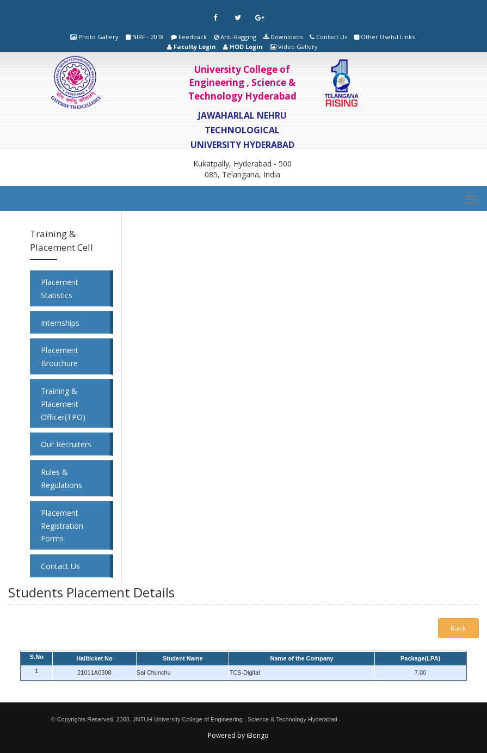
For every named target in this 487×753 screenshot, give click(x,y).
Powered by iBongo (238, 735)
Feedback (192, 37)
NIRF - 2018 (148, 37)
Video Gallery (298, 46)
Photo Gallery (98, 37)
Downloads (286, 37)
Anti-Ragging (238, 37)
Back (458, 628)
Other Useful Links (388, 37)
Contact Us (331, 37)
